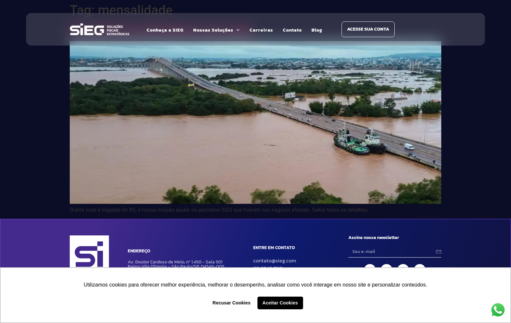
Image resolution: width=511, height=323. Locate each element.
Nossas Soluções (216, 30)
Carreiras (261, 30)
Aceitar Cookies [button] (280, 302)
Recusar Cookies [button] (231, 302)
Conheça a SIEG (165, 30)
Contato (292, 30)
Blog (317, 30)
